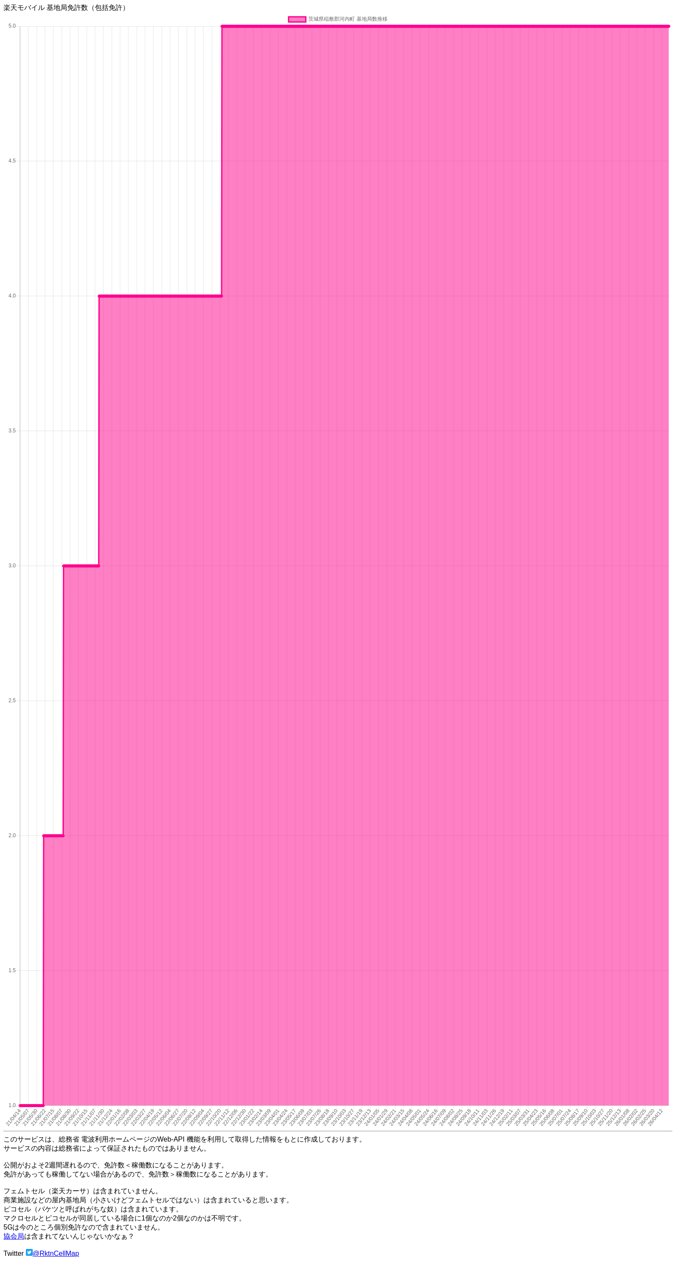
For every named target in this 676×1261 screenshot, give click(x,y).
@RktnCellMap (56, 1253)
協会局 (13, 1236)
